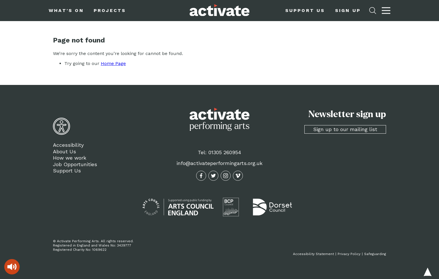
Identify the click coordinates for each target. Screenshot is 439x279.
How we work (69, 158)
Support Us (67, 171)
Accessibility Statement (313, 254)
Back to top (427, 272)
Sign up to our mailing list (345, 129)
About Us (64, 151)
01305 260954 (224, 152)
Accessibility (68, 145)
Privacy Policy (349, 254)
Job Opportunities (75, 164)
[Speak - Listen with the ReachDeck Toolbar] (12, 266)
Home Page (113, 63)
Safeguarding (375, 254)
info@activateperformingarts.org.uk (219, 163)
